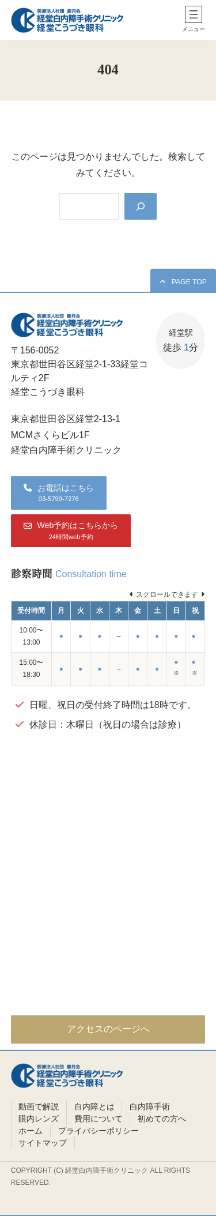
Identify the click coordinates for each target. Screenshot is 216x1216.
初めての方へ (162, 1118)
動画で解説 (38, 1106)
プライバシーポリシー (98, 1130)
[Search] (140, 206)
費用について (98, 1118)
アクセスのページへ (108, 1029)
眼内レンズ (38, 1118)
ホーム (30, 1130)
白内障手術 (150, 1106)
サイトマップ (42, 1142)
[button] (183, 282)
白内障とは (94, 1106)
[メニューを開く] (193, 14)
